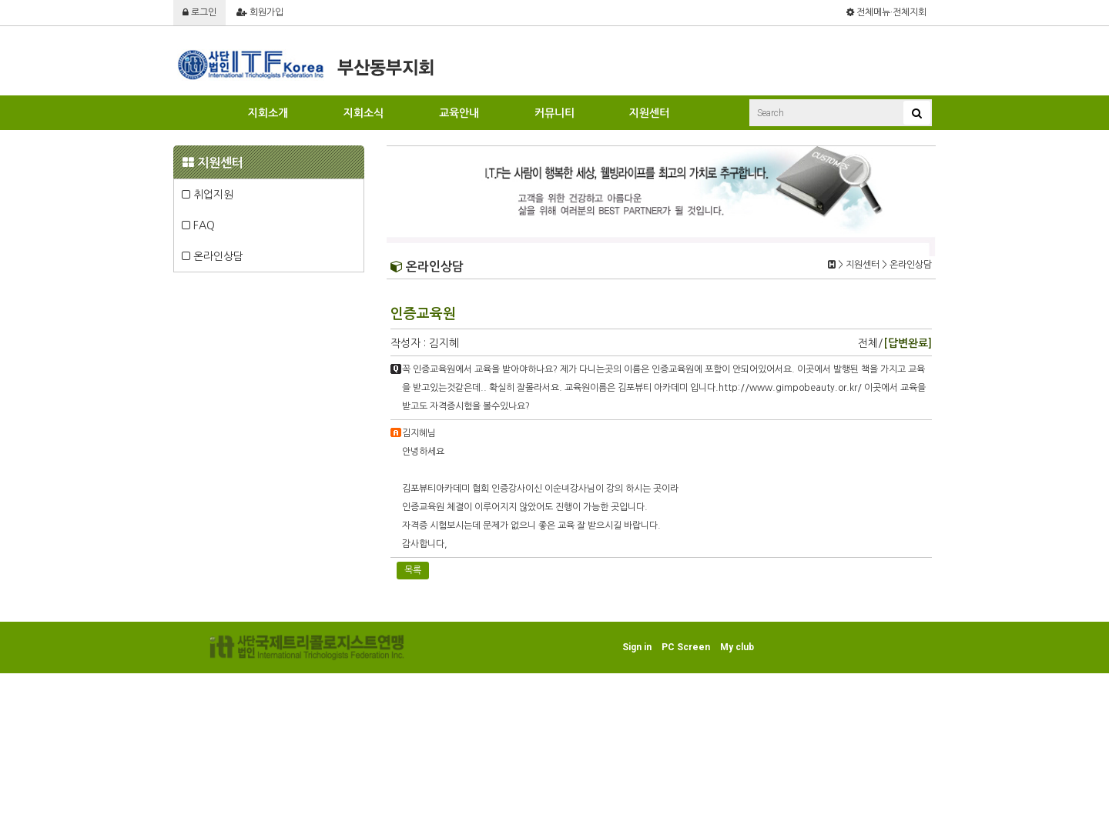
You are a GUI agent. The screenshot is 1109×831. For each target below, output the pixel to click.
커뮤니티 (554, 113)
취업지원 (207, 194)
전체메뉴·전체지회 (886, 12)
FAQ (198, 225)
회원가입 (259, 12)
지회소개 (268, 113)
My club (737, 647)
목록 (412, 570)
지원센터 (649, 113)
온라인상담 (212, 256)
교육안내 (459, 113)
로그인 (199, 12)
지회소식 (363, 113)
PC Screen (686, 647)
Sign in (637, 647)
